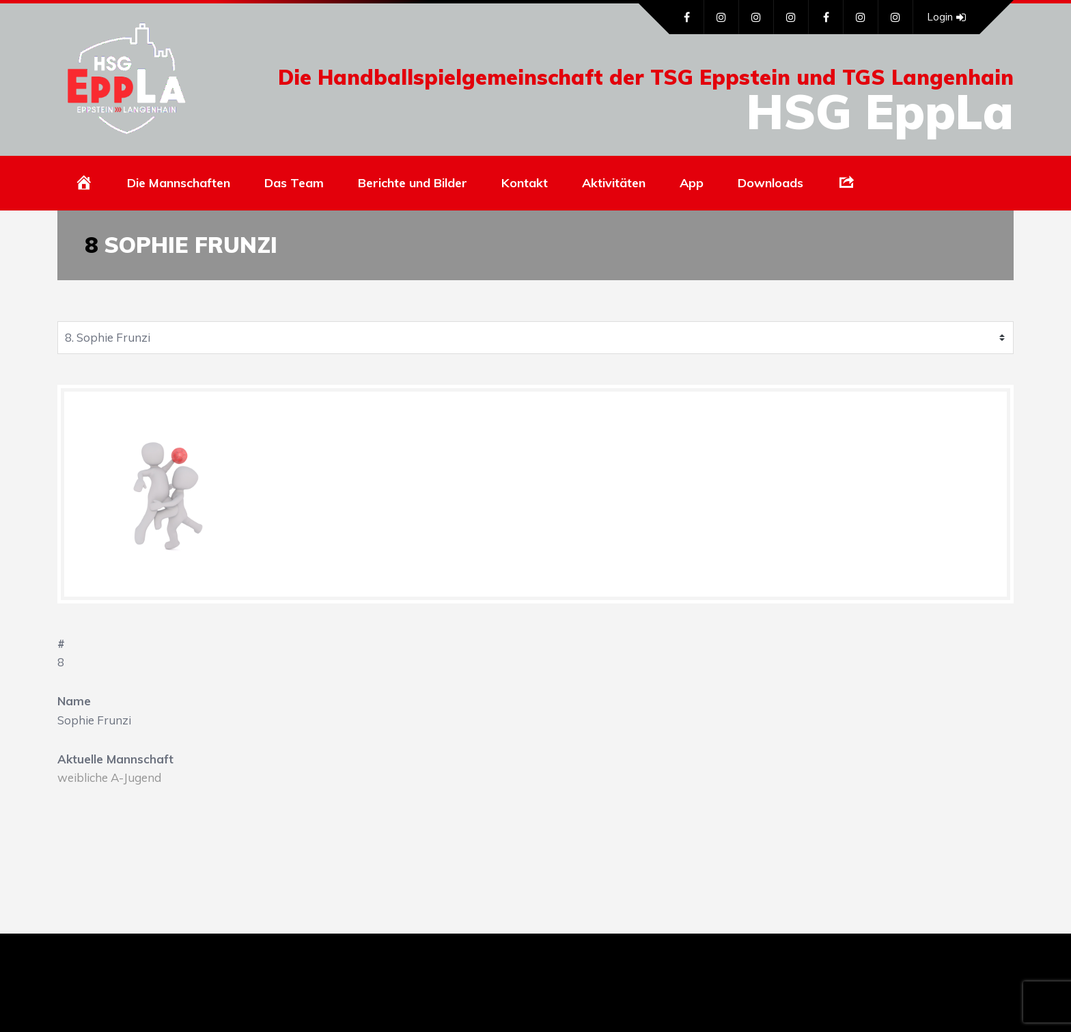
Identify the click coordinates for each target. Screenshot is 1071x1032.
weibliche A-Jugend (109, 777)
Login (946, 17)
